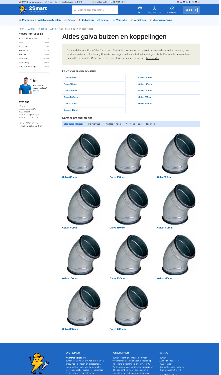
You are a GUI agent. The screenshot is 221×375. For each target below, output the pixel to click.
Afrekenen (172, 10)
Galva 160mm (71, 89)
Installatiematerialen (28, 36)
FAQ (140, 10)
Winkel (31, 27)
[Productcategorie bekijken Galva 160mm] (131, 205)
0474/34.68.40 (30, 121)
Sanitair (22, 53)
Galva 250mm (145, 95)
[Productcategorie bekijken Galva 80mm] (83, 154)
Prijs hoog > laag (133, 122)
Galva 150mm (145, 82)
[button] (191, 9)
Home (22, 27)
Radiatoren (24, 49)
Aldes (53, 27)
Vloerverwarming (27, 65)
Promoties (24, 45)
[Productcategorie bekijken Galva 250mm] (131, 255)
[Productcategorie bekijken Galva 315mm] (178, 255)
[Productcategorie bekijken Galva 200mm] (83, 255)
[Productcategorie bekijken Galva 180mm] (178, 205)
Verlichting (24, 61)
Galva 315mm (70, 102)
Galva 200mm (71, 95)
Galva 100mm (145, 76)
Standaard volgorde (73, 122)
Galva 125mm (70, 82)
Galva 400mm (71, 108)
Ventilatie (42, 27)
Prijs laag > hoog (113, 122)
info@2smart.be (34, 124)
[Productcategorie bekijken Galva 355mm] (83, 306)
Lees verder (152, 56)
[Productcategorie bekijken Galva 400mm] (131, 306)
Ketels (22, 41)
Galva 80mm (70, 76)
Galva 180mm (145, 89)
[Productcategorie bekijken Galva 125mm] (178, 154)
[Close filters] (50, 32)
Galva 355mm (145, 102)
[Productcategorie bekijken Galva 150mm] (83, 205)
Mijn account (154, 10)
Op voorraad (94, 122)
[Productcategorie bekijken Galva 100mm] (131, 154)
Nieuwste (150, 122)
